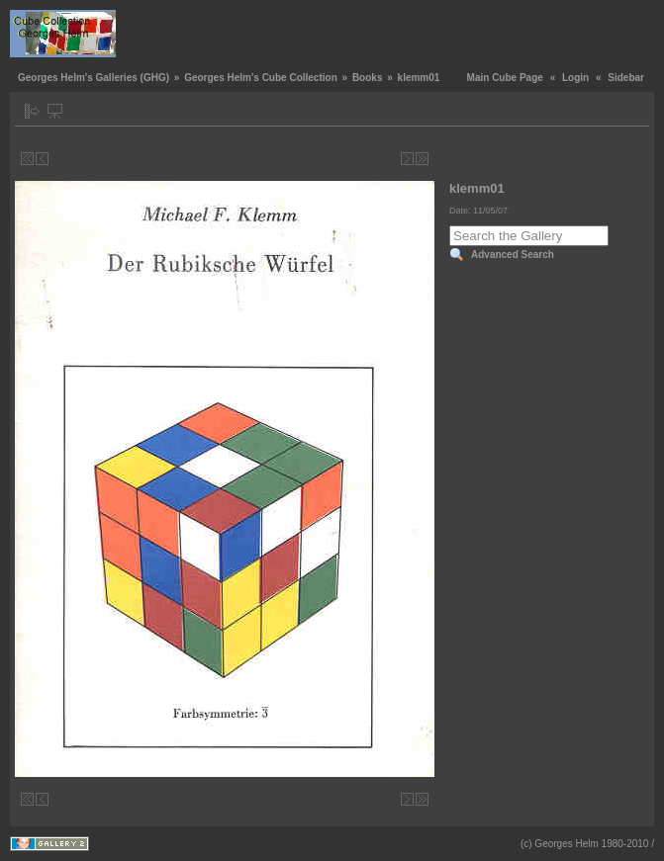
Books (367, 77)
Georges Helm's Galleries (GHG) (93, 77)
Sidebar (626, 77)
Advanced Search (512, 254)
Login (575, 77)
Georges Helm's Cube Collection (260, 77)
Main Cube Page (505, 77)
